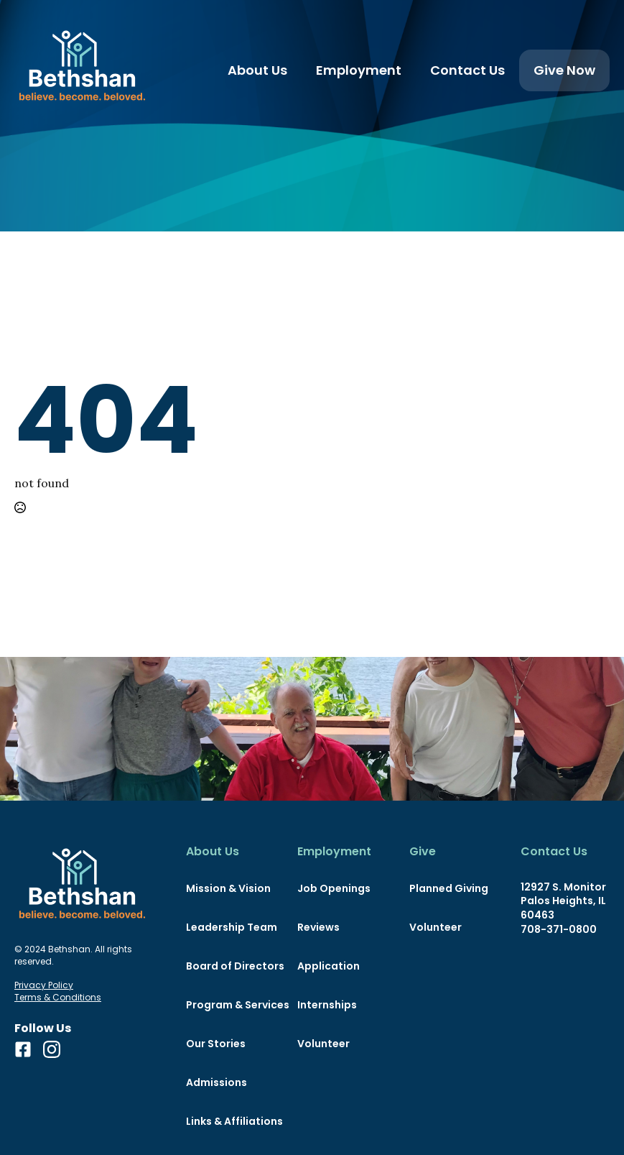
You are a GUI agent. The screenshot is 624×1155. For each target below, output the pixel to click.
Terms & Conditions (57, 997)
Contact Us (467, 70)
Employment (358, 70)
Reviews (318, 927)
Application (328, 966)
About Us (257, 70)
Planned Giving (448, 888)
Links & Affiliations (230, 1121)
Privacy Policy (43, 985)
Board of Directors (230, 966)
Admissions (216, 1082)
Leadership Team (230, 927)
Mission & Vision (228, 888)
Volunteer (323, 1043)
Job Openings (334, 888)
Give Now (564, 70)
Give (422, 852)
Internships (327, 1005)
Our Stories (216, 1043)
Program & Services (230, 1005)
